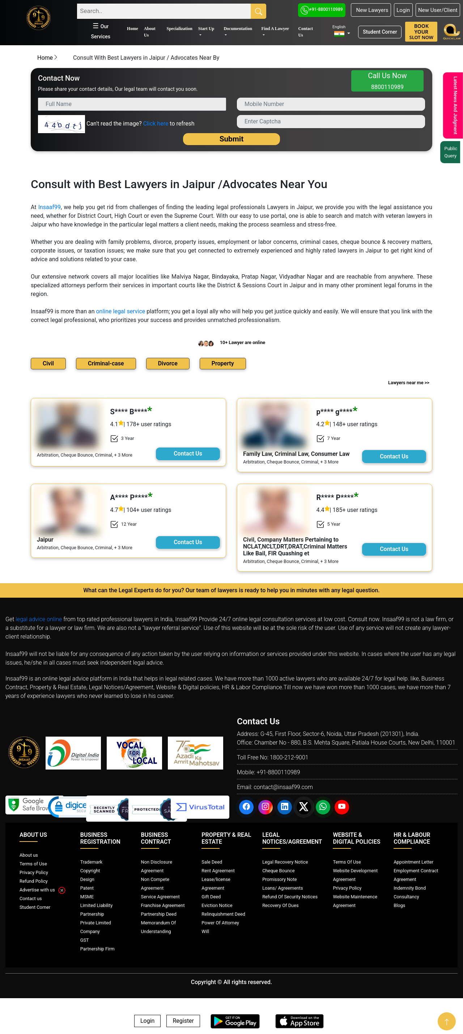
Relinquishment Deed (223, 914)
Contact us (31, 898)
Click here (156, 123)
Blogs (399, 905)
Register (183, 1021)
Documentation (238, 28)
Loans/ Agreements (282, 888)
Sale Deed (211, 862)
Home (132, 28)
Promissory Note (279, 879)
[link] (75, 808)
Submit (232, 139)
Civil (48, 363)
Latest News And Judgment (452, 105)
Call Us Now (387, 80)
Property (223, 363)
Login (403, 10)
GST (84, 940)
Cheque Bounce (278, 870)
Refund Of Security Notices (290, 896)
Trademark (91, 862)
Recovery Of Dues (280, 905)
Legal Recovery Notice (285, 862)
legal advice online (39, 619)
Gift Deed (211, 896)
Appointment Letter (413, 862)
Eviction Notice (216, 905)
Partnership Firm (97, 949)
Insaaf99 (49, 207)
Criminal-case (106, 363)
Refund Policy (34, 881)
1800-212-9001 (289, 757)
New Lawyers (370, 10)
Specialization (179, 28)
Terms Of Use (347, 862)
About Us (150, 32)
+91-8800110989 (322, 9)
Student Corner (380, 32)
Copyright (90, 870)
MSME (87, 896)
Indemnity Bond (410, 888)
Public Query (449, 152)
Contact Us (305, 32)
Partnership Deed (159, 914)
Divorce (168, 363)
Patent (87, 888)
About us (29, 855)
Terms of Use (33, 863)
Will (205, 931)
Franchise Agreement (163, 905)
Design (87, 879)
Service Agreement (160, 896)
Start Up (206, 28)
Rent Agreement (218, 870)
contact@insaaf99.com (283, 787)
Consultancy (406, 896)
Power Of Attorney (220, 922)
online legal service (120, 311)
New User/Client (438, 10)
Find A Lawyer (275, 28)
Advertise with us (42, 890)
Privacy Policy (34, 872)
